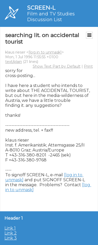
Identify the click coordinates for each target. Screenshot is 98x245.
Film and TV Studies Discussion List (51, 16)
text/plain (13, 61)
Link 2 (10, 233)
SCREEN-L (41, 7)
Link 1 (10, 228)
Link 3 (10, 238)
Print (88, 66)
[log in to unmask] (45, 52)
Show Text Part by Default (56, 66)
